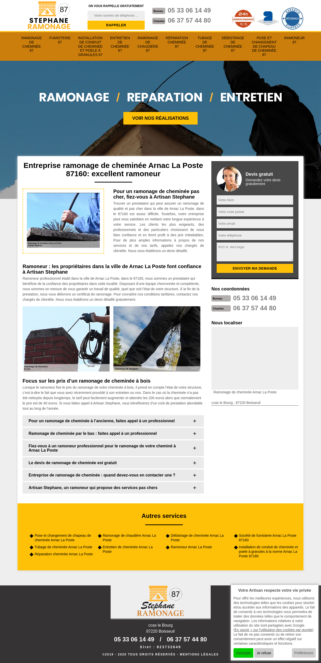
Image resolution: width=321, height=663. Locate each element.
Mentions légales (199, 654)
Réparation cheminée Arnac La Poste (64, 554)
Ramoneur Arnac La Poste (191, 547)
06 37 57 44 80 (189, 20)
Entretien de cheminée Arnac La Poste (128, 549)
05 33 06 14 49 (189, 10)
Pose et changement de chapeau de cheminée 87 (264, 46)
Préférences (303, 653)
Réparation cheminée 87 (177, 42)
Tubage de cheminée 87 (205, 44)
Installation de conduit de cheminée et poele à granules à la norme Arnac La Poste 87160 (268, 551)
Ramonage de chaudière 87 (147, 44)
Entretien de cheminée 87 (120, 44)
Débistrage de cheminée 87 (233, 44)
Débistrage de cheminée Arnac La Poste (197, 537)
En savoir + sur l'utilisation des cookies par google (273, 630)
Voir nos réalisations (160, 118)
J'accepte (243, 653)
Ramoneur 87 (294, 40)
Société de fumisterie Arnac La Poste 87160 (268, 537)
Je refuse (264, 653)
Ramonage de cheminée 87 (31, 44)
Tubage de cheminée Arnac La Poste (63, 547)
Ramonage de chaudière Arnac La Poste (129, 537)
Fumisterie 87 (60, 40)
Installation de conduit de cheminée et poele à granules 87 (90, 46)
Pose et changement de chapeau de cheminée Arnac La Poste (63, 537)
